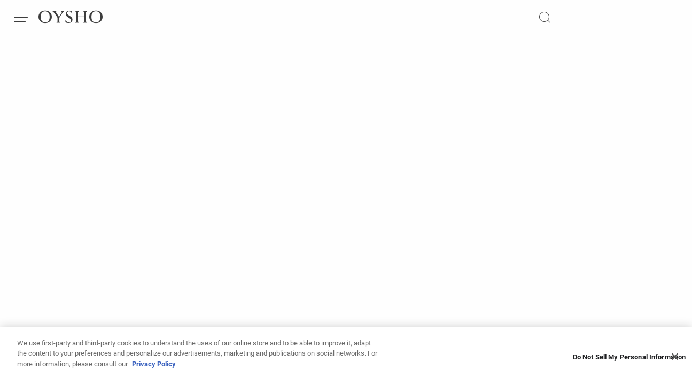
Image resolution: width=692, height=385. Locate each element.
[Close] (675, 360)
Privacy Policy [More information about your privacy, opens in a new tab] (154, 368)
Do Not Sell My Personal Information (629, 361)
